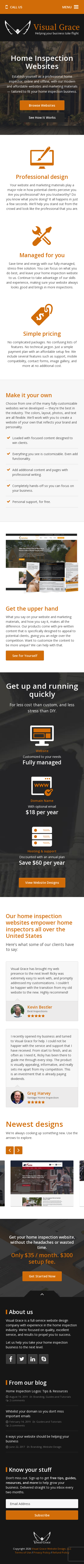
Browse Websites (42, 105)
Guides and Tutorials (58, 1396)
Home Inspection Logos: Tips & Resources (37, 1391)
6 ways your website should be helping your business (37, 1438)
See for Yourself (24, 656)
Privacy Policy (41, 1552)
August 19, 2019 (18, 1396)
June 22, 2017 (17, 1446)
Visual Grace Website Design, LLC (51, 1548)
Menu (70, 7)
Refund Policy (60, 1552)
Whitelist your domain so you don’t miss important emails (35, 1413)
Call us (14, 7)
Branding (38, 1396)
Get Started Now (42, 1276)
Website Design (52, 1446)
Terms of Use (23, 1552)
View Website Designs (42, 882)
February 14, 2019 (19, 1421)
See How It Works (42, 117)
